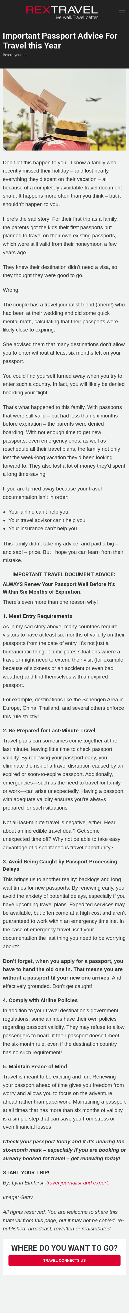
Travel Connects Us (64, 1260)
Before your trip (15, 55)
